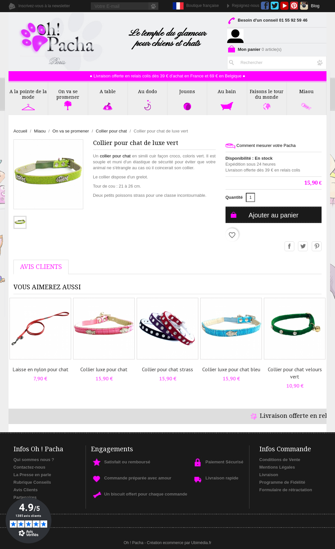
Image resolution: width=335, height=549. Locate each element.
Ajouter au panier (273, 215)
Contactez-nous (29, 467)
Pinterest (294, 6)
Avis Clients (25, 489)
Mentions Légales (277, 467)
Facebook (265, 6)
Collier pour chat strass (167, 369)
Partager (290, 247)
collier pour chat (115, 155)
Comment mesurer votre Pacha (261, 146)
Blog (315, 5)
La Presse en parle (32, 474)
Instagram (304, 6)
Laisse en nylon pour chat (40, 369)
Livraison (268, 474)
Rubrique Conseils (32, 482)
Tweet (303, 247)
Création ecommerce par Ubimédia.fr (179, 542)
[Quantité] (250, 197)
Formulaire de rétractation (285, 489)
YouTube (284, 6)
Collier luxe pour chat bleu (231, 369)
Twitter (274, 6)
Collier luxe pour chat (104, 369)
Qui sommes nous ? (33, 459)
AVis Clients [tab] (41, 267)
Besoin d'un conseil (267, 21)
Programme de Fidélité (282, 482)
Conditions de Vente (279, 459)
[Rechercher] (276, 61)
